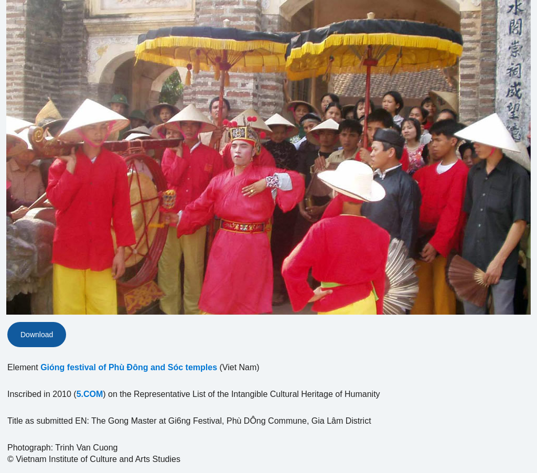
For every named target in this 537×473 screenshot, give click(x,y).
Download (36, 334)
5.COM (90, 394)
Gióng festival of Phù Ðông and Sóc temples (128, 367)
